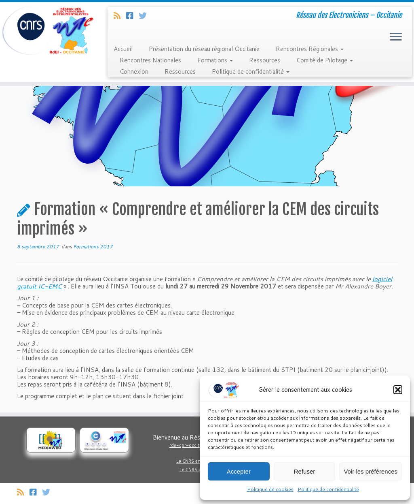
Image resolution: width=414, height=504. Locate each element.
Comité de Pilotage (324, 60)
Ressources (264, 60)
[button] (398, 390)
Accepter (239, 471)
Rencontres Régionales (310, 49)
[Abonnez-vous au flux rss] (120, 15)
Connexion (134, 71)
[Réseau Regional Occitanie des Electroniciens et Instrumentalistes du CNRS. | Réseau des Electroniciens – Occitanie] (48, 30)
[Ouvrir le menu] (396, 37)
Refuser (304, 471)
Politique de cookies (270, 489)
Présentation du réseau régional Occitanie (204, 49)
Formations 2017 (93, 246)
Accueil (123, 49)
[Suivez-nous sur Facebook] (132, 15)
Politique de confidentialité (328, 489)
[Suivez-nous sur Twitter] (145, 15)
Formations (215, 60)
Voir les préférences (370, 471)
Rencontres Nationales (150, 60)
